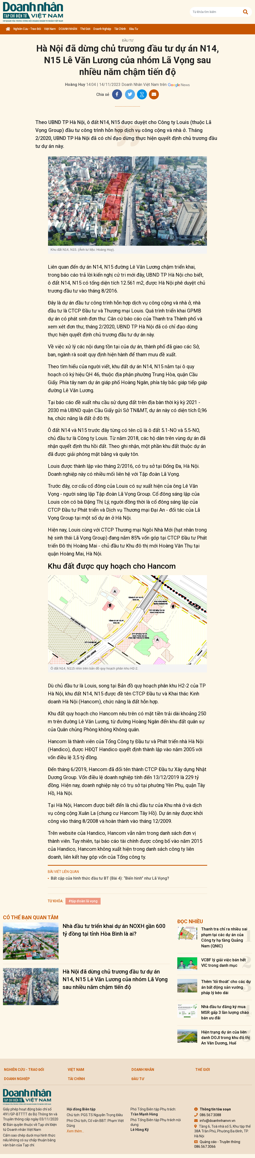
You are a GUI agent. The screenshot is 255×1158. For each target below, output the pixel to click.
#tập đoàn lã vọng (83, 901)
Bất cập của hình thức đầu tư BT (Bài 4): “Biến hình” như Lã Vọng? (110, 878)
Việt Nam (50, 29)
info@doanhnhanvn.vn (214, 1121)
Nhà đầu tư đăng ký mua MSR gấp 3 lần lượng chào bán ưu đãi (225, 1012)
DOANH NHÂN (68, 29)
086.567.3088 (207, 1115)
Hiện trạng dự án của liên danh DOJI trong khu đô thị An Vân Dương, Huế (225, 1038)
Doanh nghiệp (102, 29)
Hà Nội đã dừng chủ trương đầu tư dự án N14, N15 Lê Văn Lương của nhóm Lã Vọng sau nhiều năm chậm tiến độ (115, 979)
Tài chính (120, 29)
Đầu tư (133, 29)
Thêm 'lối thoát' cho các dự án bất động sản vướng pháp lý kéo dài (226, 987)
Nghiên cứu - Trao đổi (27, 29)
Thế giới (85, 29)
